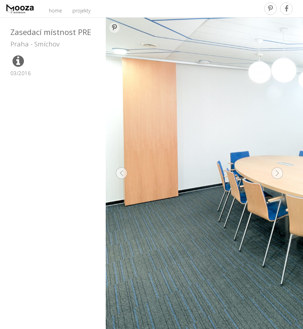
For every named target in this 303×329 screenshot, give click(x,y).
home (55, 10)
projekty (81, 10)
